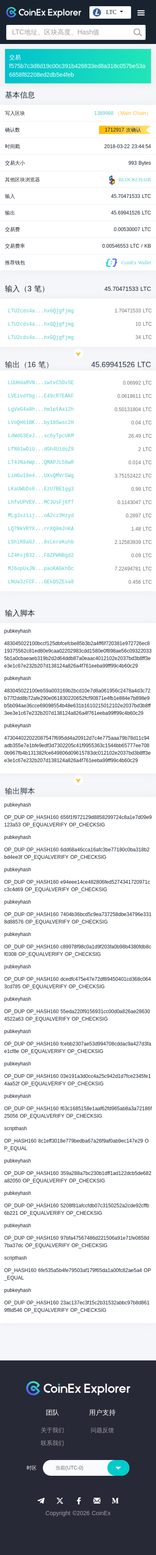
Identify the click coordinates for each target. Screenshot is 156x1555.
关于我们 (52, 1430)
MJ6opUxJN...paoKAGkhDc (41, 569)
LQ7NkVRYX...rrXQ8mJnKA (41, 529)
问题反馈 (102, 1430)
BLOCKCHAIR (129, 180)
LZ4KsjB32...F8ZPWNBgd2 (41, 555)
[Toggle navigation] (141, 13)
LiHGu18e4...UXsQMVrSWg (41, 476)
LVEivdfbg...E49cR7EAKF (41, 396)
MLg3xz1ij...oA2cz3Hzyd (41, 516)
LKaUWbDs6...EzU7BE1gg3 (41, 489)
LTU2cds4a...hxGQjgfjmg (41, 311)
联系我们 (52, 1443)
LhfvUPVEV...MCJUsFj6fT (41, 502)
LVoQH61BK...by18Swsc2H (41, 423)
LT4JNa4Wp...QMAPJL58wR (41, 463)
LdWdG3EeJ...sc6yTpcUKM (41, 436)
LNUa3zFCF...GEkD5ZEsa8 (41, 582)
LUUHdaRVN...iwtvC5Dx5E (41, 383)
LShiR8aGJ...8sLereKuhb (41, 542)
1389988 (104, 113)
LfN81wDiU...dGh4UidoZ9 (41, 449)
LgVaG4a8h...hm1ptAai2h (41, 409)
